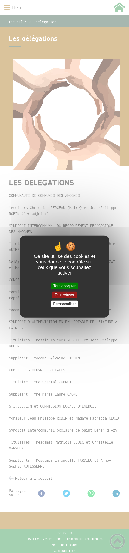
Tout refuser (64, 295)
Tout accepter (64, 286)
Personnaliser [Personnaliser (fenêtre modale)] (64, 304)
